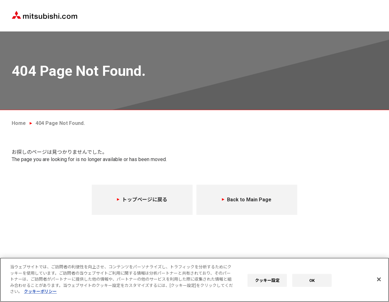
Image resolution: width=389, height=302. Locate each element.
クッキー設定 (267, 280)
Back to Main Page (249, 200)
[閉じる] (379, 279)
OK (312, 280)
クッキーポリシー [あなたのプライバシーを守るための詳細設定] (40, 291)
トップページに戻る (144, 200)
